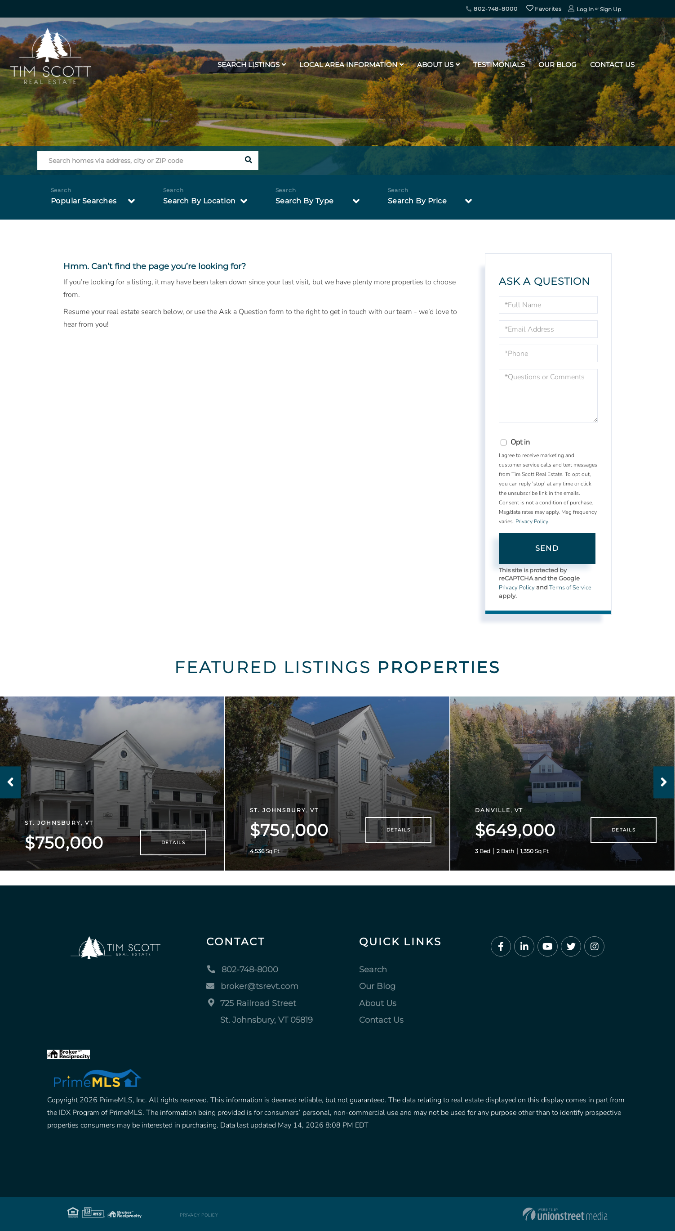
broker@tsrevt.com (252, 986)
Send (547, 548)
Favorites (543, 8)
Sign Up (610, 9)
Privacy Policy (531, 521)
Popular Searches (84, 201)
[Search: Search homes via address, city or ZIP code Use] (138, 160)
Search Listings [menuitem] (249, 64)
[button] (248, 160)
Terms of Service (570, 588)
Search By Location (199, 201)
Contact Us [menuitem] (612, 64)
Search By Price (417, 201)
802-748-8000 (491, 8)
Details (173, 842)
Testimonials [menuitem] (499, 64)
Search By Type (304, 201)
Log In (585, 9)
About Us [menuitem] (435, 64)
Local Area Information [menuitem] (348, 64)
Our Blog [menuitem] (557, 64)
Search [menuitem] (373, 970)
